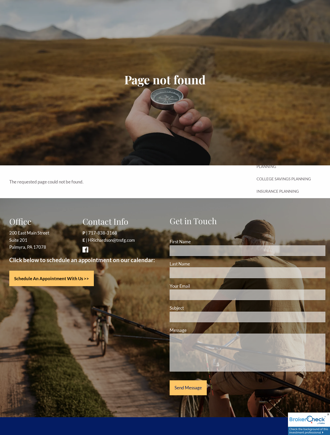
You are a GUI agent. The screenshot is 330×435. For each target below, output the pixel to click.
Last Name (180, 264)
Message (198, 330)
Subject (196, 308)
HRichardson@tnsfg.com (111, 240)
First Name (180, 241)
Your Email (199, 286)
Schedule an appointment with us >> (51, 278)
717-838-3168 (102, 233)
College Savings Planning (284, 178)
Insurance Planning (278, 191)
